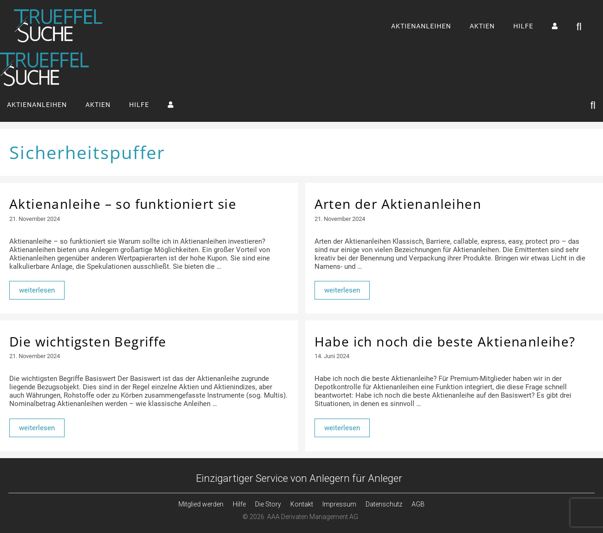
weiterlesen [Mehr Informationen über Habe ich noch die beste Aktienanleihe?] (342, 428)
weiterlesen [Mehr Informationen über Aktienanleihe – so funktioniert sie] (37, 290)
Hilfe (239, 504)
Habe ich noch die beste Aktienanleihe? (445, 341)
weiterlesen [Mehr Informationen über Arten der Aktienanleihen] (342, 290)
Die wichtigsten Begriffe (88, 341)
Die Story (268, 504)
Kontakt (301, 504)
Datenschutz (384, 504)
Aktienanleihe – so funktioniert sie (122, 204)
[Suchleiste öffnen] (579, 26)
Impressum (339, 504)
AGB (418, 504)
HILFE (523, 26)
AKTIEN (482, 26)
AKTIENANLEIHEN (421, 26)
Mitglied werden (200, 504)
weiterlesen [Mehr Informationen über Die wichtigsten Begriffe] (37, 428)
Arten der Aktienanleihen (398, 204)
